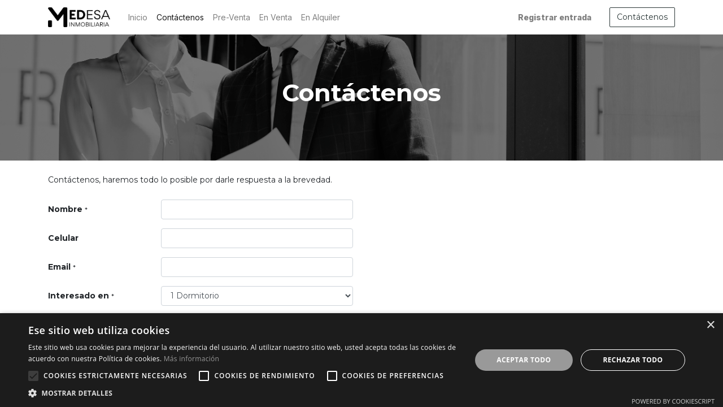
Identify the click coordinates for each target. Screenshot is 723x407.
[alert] (361, 360)
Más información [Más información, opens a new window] (191, 358)
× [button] (710, 325)
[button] (33, 376)
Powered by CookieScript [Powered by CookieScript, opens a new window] (673, 401)
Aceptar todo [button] (523, 360)
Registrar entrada (554, 17)
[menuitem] (138, 17)
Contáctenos (642, 17)
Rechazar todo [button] (633, 360)
